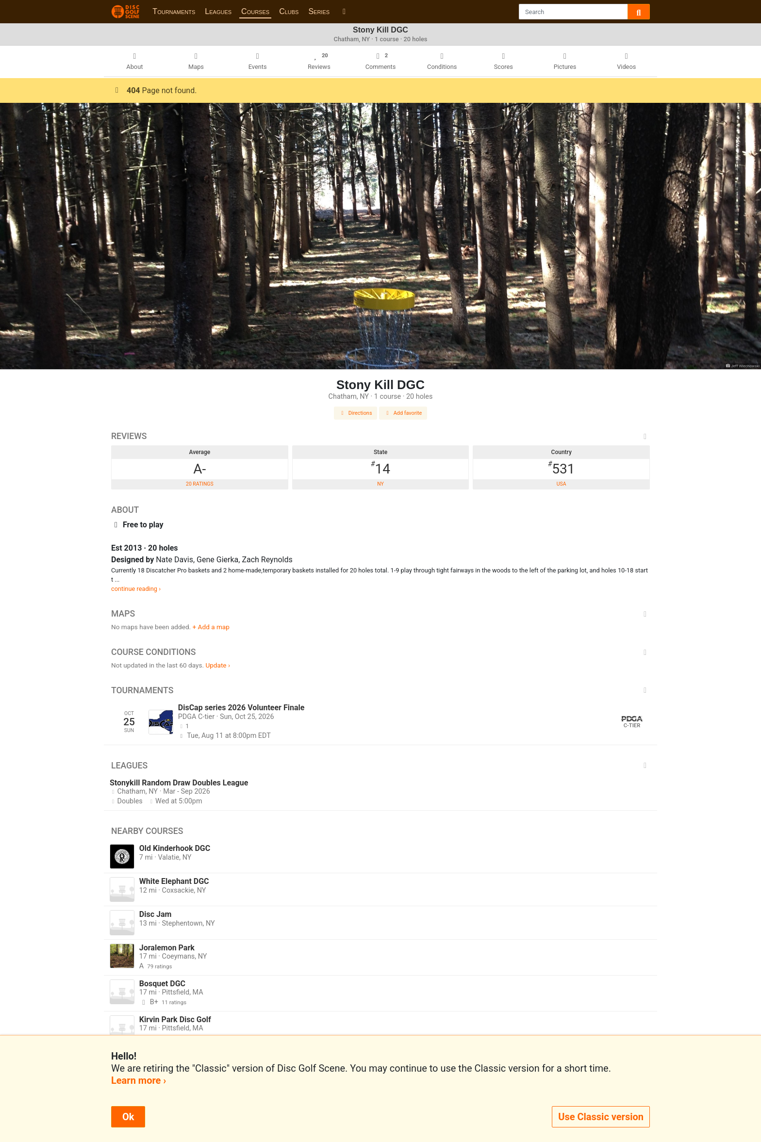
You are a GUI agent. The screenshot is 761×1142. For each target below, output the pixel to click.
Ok (128, 1117)
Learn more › (138, 1080)
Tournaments (173, 11)
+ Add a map (211, 627)
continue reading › (136, 588)
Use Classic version (601, 1117)
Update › (217, 665)
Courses (255, 11)
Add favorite (403, 413)
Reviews (380, 436)
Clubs (288, 11)
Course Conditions (380, 652)
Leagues (218, 11)
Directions (355, 413)
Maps (380, 614)
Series (319, 11)
